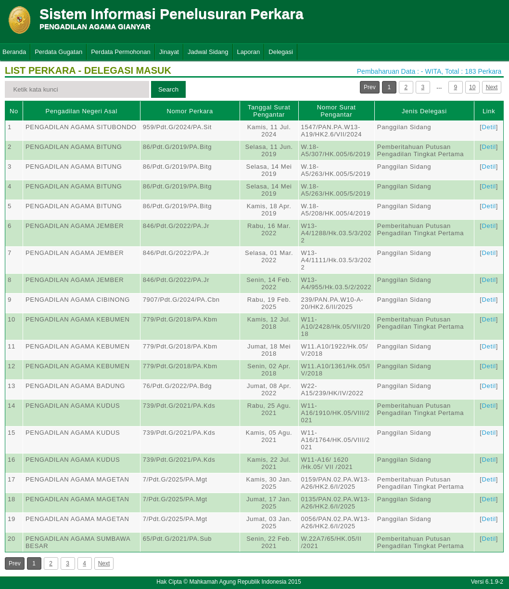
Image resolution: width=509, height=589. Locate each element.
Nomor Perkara (189, 111)
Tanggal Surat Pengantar (269, 111)
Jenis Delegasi (424, 111)
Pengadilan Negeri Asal (81, 111)
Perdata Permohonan (121, 51)
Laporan (248, 51)
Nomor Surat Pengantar (336, 111)
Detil (489, 127)
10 (472, 87)
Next (492, 87)
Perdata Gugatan (58, 51)
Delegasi (280, 51)
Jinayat (169, 51)
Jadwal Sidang (208, 51)
